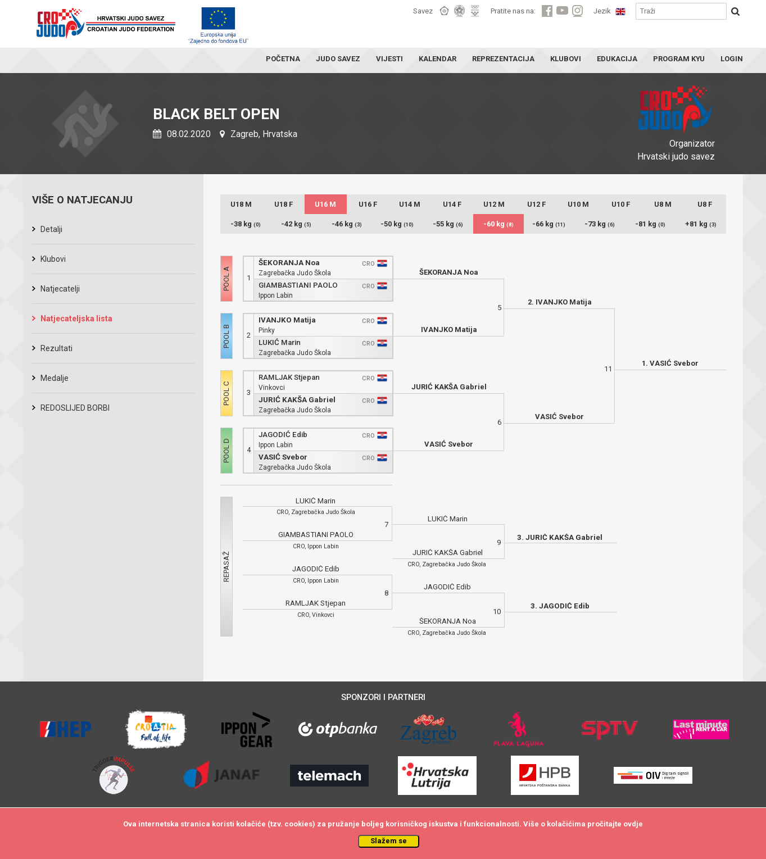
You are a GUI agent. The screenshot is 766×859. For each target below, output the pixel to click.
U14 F (452, 204)
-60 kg (498, 224)
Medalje (54, 378)
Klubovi (53, 258)
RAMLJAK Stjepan (289, 377)
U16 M (325, 204)
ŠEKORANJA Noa (289, 262)
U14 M (409, 204)
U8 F (704, 204)
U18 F (283, 204)
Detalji (51, 229)
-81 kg (650, 224)
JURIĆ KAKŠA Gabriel (297, 400)
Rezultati (56, 348)
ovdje (633, 824)
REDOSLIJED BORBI (75, 407)
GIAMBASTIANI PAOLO (298, 285)
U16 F (368, 204)
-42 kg (296, 224)
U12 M (494, 204)
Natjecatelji (60, 288)
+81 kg (701, 224)
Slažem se (388, 841)
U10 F (620, 204)
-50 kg (397, 224)
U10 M (578, 204)
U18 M (241, 204)
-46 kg (347, 224)
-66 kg (548, 224)
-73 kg (599, 224)
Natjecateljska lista (76, 318)
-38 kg (245, 224)
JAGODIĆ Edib (283, 434)
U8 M (663, 204)
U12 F (536, 204)
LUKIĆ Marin (280, 342)
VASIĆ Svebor (283, 457)
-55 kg (448, 224)
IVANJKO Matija (287, 320)
